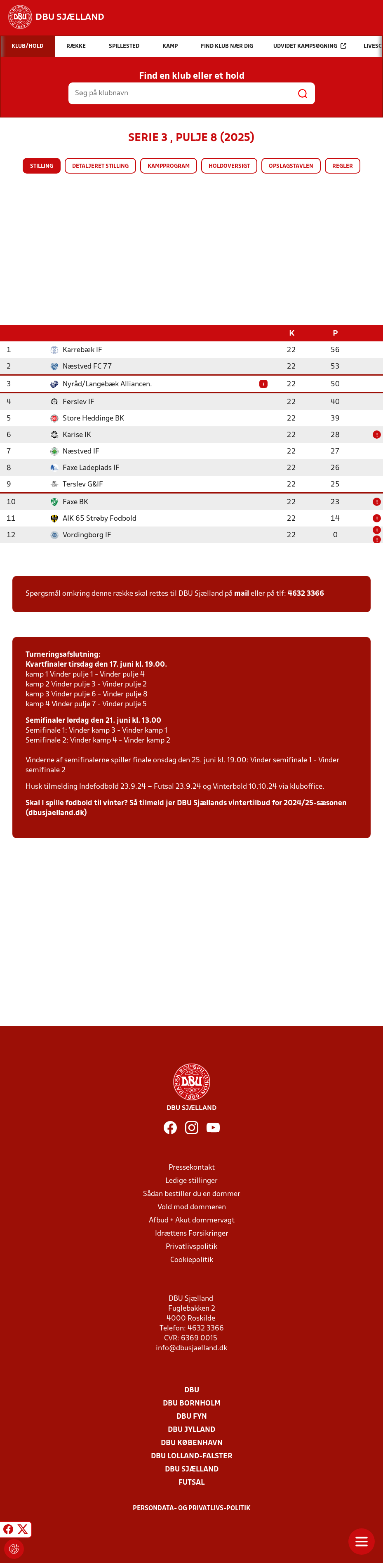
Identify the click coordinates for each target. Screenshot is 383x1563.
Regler (342, 166)
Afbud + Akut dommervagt (192, 1220)
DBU (191, 1390)
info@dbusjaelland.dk (191, 1347)
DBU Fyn (191, 1416)
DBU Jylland (191, 1429)
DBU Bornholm (192, 1403)
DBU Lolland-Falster (192, 1456)
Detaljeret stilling (100, 166)
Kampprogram (169, 166)
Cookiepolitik (191, 1259)
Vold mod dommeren (191, 1206)
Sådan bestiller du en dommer (191, 1193)
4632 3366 (306, 593)
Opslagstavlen (291, 166)
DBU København (192, 1442)
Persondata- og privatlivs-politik (192, 1508)
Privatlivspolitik (191, 1246)
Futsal (191, 1482)
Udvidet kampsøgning (309, 46)
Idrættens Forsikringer (191, 1233)
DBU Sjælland (192, 1469)
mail (241, 593)
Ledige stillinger (191, 1180)
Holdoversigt (229, 166)
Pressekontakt (192, 1167)
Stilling (41, 166)
